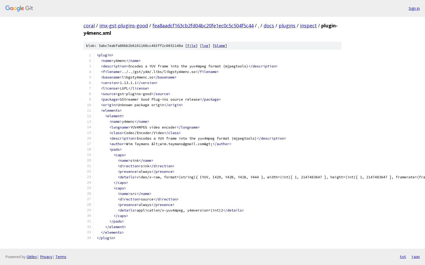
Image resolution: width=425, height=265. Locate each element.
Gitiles (32, 256)
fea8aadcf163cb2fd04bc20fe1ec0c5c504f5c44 (203, 25)
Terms (60, 256)
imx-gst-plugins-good (123, 25)
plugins (287, 25)
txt (403, 256)
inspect (308, 25)
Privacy (46, 256)
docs (269, 25)
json (415, 256)
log (205, 45)
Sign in (414, 8)
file (191, 45)
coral (89, 25)
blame (220, 45)
